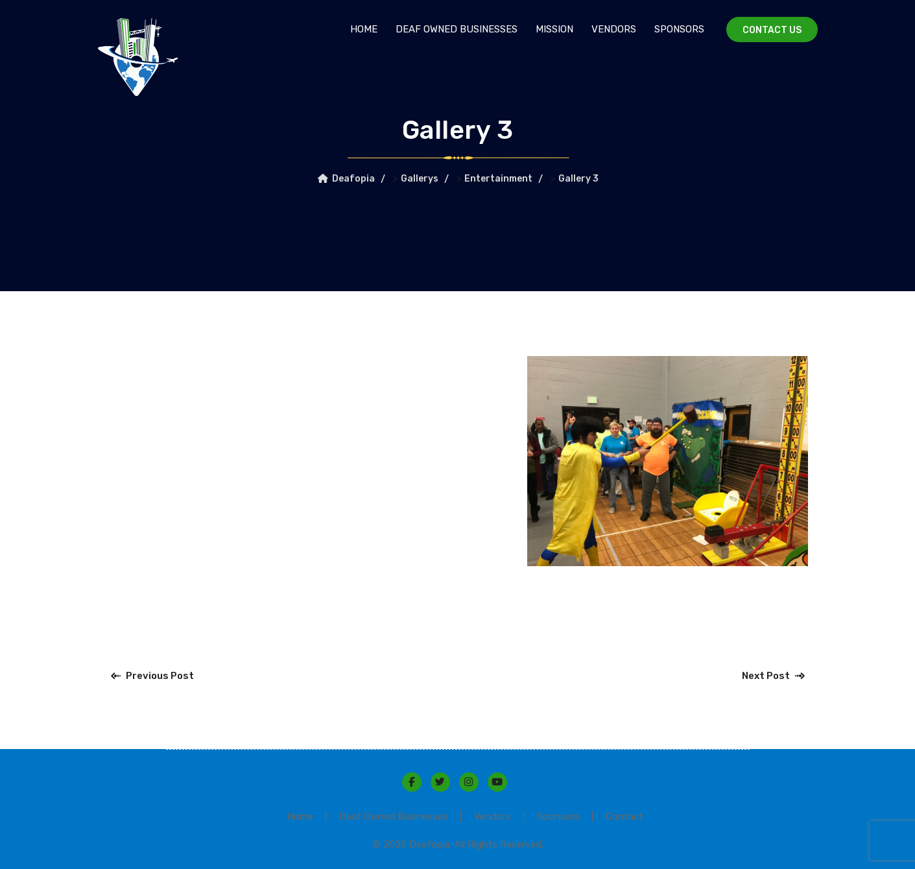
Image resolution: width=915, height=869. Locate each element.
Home (363, 29)
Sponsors (679, 29)
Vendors (613, 29)
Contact (624, 816)
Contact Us (772, 30)
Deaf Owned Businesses (456, 29)
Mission (554, 29)
